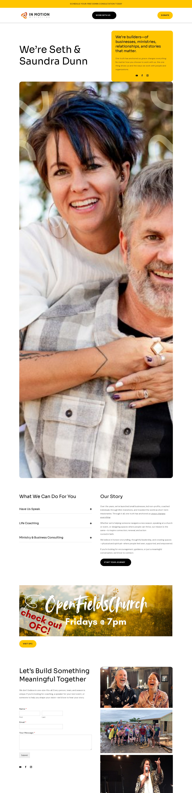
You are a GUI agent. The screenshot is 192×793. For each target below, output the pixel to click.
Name (23, 709)
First (21, 717)
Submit (24, 755)
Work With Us (103, 15)
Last (43, 717)
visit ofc (28, 644)
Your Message (27, 733)
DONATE (165, 15)
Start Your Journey (114, 562)
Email (22, 722)
